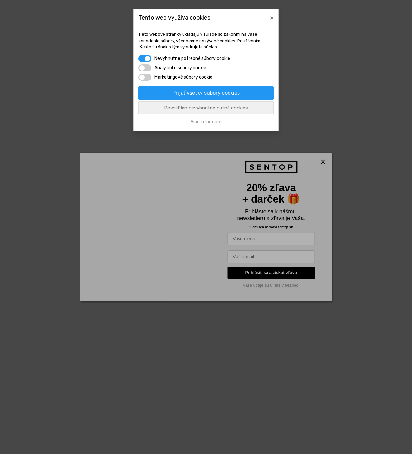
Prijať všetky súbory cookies (206, 93)
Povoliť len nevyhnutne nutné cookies (206, 108)
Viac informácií (206, 122)
